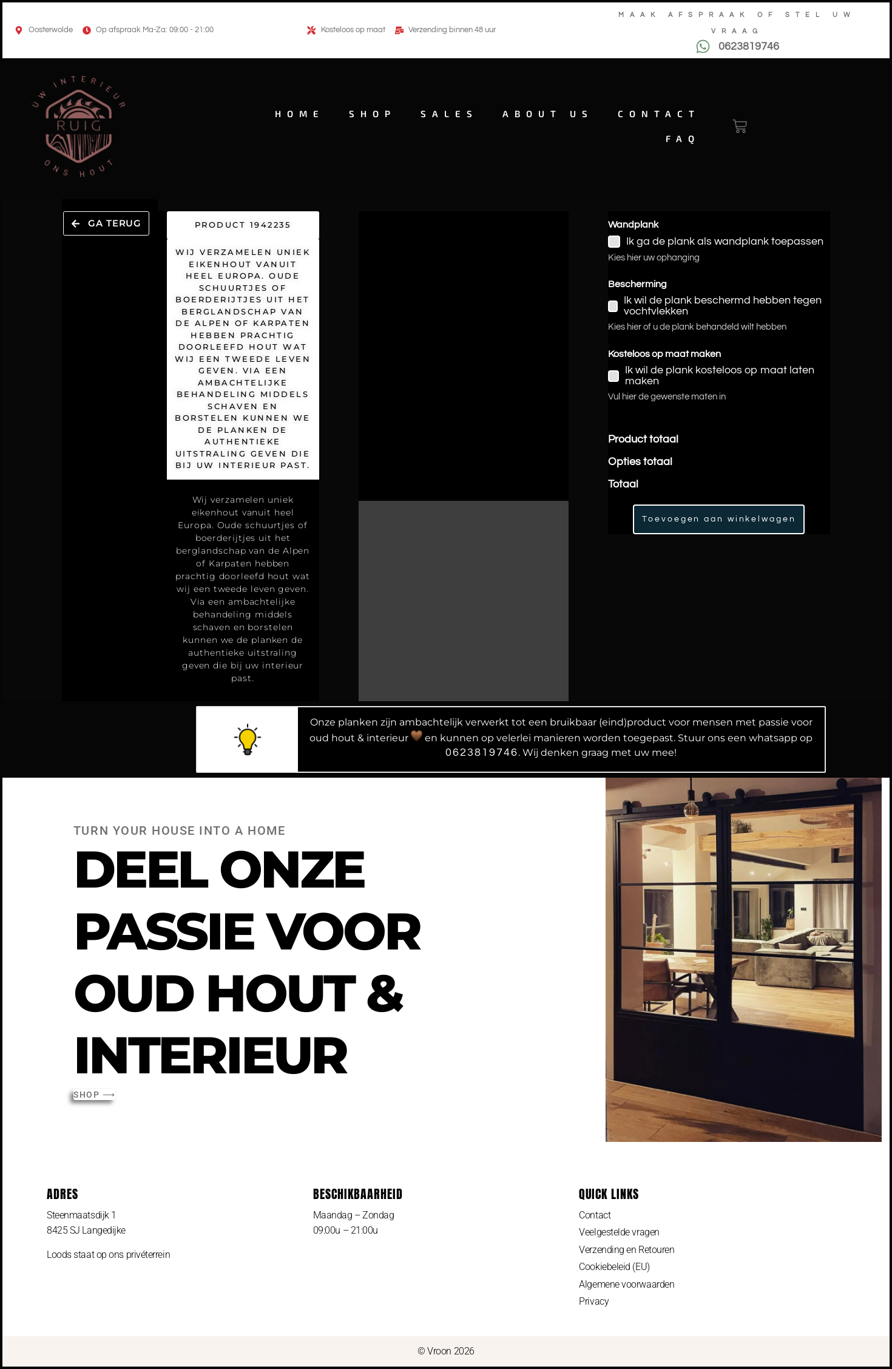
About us (547, 113)
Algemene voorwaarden (626, 1284)
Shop (372, 113)
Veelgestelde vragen (619, 1232)
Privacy (594, 1302)
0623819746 (481, 752)
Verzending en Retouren (626, 1249)
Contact (659, 113)
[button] (106, 223)
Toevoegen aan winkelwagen (719, 519)
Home (300, 113)
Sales (449, 113)
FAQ (683, 138)
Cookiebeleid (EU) (614, 1266)
